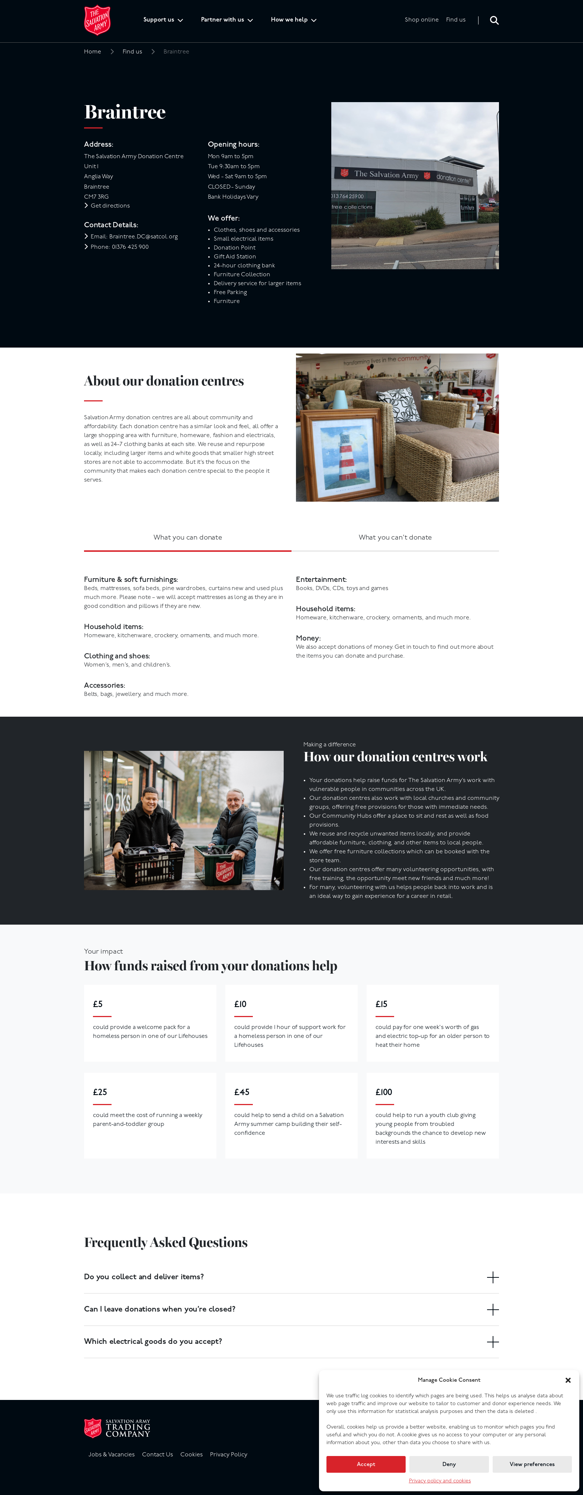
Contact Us (157, 1455)
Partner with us (222, 20)
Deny (449, 1464)
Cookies (191, 1455)
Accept (366, 1464)
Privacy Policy (228, 1455)
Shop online (422, 20)
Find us (456, 20)
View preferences (532, 1464)
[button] (568, 1380)
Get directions (110, 206)
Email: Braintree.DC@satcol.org (134, 237)
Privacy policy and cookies (440, 1481)
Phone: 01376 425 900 (120, 247)
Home (92, 52)
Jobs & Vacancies (111, 1455)
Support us (159, 20)
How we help (289, 20)
